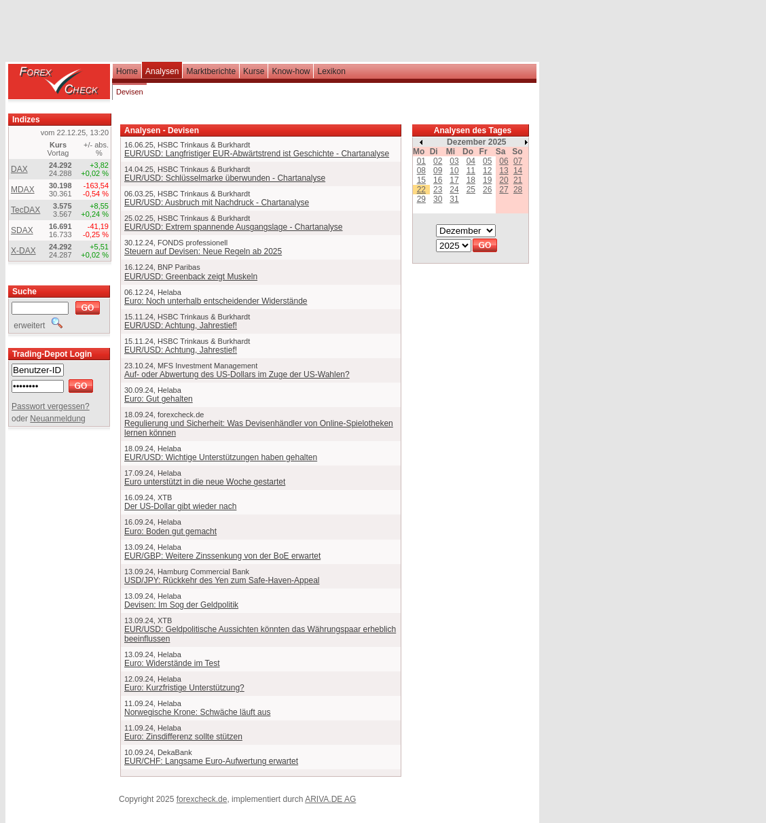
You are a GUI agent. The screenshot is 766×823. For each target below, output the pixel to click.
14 (517, 170)
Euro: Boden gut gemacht (170, 531)
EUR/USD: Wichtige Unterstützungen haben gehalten (220, 457)
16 (437, 180)
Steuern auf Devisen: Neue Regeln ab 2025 (203, 251)
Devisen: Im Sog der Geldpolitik (181, 605)
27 (503, 189)
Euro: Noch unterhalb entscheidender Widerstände (216, 301)
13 (503, 170)
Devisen (129, 92)
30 (437, 199)
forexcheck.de (202, 799)
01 (421, 161)
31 (454, 199)
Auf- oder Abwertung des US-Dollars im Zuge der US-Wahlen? (237, 374)
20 (503, 180)
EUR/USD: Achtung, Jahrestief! (180, 325)
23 (437, 189)
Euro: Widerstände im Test (172, 663)
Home (127, 71)
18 (471, 180)
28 (517, 189)
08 (421, 170)
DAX (19, 169)
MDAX (23, 189)
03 (454, 161)
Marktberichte (211, 71)
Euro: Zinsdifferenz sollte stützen (183, 736)
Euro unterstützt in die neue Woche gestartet (204, 482)
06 (503, 161)
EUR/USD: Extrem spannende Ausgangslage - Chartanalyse (233, 227)
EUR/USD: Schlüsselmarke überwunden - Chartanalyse (224, 178)
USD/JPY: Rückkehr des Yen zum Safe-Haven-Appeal (221, 580)
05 (487, 161)
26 (487, 189)
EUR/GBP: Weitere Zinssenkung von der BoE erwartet (222, 556)
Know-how (291, 71)
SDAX (22, 230)
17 (454, 180)
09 (437, 170)
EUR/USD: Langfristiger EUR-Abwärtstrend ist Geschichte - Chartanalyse (256, 153)
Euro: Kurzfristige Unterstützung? (184, 688)
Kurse (253, 71)
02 (437, 161)
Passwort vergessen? (51, 406)
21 (517, 180)
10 (454, 170)
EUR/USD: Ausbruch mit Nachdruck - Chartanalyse (216, 202)
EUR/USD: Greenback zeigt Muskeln (190, 276)
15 (421, 180)
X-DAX (23, 251)
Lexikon (331, 71)
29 (421, 199)
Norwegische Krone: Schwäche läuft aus (197, 712)
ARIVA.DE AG (330, 799)
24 (454, 189)
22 (421, 189)
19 (487, 180)
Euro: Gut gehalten (158, 399)
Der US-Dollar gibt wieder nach (180, 506)
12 (487, 170)
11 (471, 170)
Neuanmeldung (57, 418)
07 (517, 161)
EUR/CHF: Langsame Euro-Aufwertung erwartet (211, 761)
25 (471, 189)
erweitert (37, 325)
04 (471, 161)
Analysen (162, 71)
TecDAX (25, 210)
